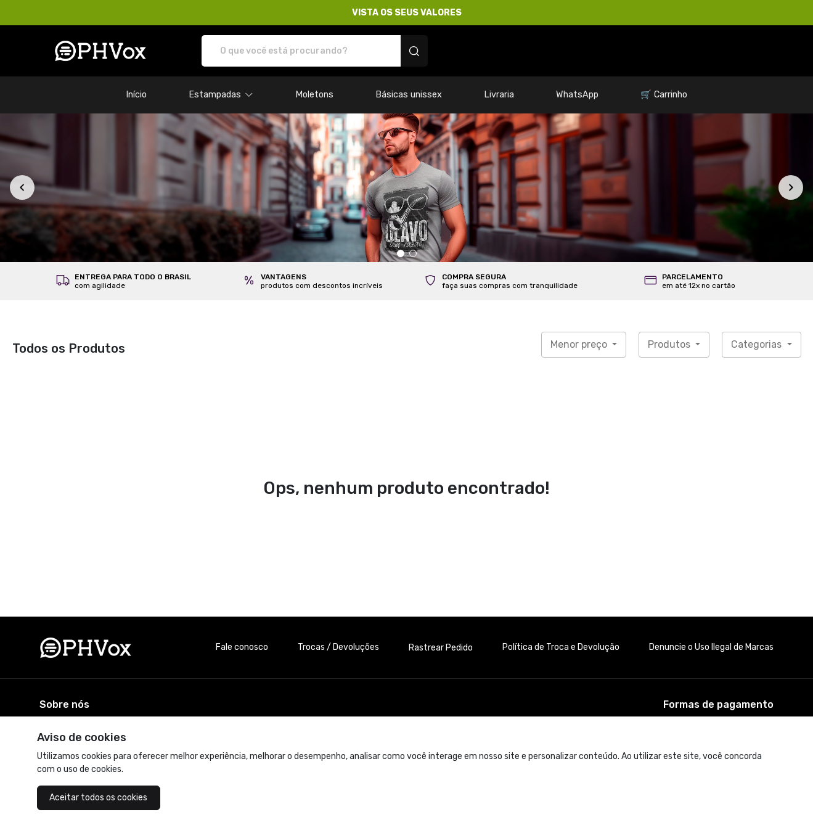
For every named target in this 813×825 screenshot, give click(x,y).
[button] (221, 95)
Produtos (670, 344)
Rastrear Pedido (441, 647)
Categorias (757, 344)
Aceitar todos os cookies (98, 797)
